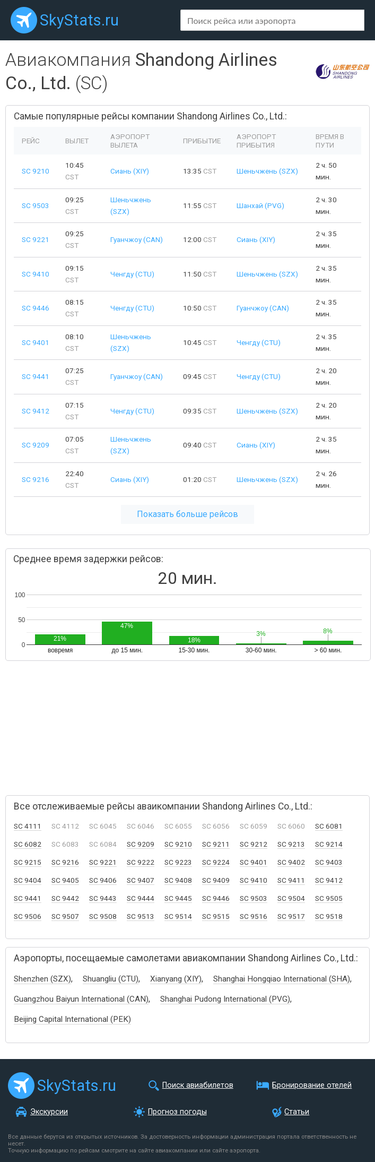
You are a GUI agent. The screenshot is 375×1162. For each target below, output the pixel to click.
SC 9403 (329, 862)
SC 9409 (216, 880)
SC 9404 (27, 880)
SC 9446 (35, 308)
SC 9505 (329, 898)
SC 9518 (329, 916)
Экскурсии (49, 1111)
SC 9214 (329, 844)
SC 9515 (216, 916)
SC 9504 (291, 898)
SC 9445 (178, 898)
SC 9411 (291, 880)
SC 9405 (65, 880)
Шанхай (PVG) (260, 205)
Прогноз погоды (177, 1111)
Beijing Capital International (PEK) (72, 1019)
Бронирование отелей (312, 1085)
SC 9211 (216, 844)
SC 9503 (35, 205)
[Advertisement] (116, 723)
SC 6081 (329, 826)
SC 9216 (35, 479)
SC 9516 (253, 916)
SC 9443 (103, 898)
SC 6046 (140, 826)
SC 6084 (103, 844)
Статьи (296, 1111)
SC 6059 (253, 826)
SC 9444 (140, 898)
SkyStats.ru (79, 20)
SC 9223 (178, 862)
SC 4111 (27, 826)
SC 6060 (291, 826)
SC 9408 (178, 880)
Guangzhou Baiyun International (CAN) (81, 999)
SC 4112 (65, 826)
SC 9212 (253, 844)
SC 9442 (65, 898)
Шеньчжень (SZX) (267, 171)
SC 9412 (35, 411)
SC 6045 (103, 826)
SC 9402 (291, 862)
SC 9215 (27, 862)
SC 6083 (65, 844)
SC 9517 (291, 916)
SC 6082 (27, 844)
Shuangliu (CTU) (110, 979)
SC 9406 (103, 880)
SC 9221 (35, 239)
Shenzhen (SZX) (42, 979)
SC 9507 (65, 916)
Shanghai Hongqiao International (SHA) (281, 979)
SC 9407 (140, 880)
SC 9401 (35, 342)
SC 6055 (178, 826)
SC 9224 (216, 862)
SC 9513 (140, 916)
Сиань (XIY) (129, 171)
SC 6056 (216, 826)
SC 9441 (35, 376)
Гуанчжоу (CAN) (136, 239)
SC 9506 (27, 916)
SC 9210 (35, 171)
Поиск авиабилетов (197, 1085)
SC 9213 (291, 844)
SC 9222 (140, 862)
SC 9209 (35, 445)
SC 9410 (35, 274)
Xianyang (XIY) (176, 979)
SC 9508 (103, 916)
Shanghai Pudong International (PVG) (225, 999)
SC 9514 (178, 916)
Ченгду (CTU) (132, 274)
